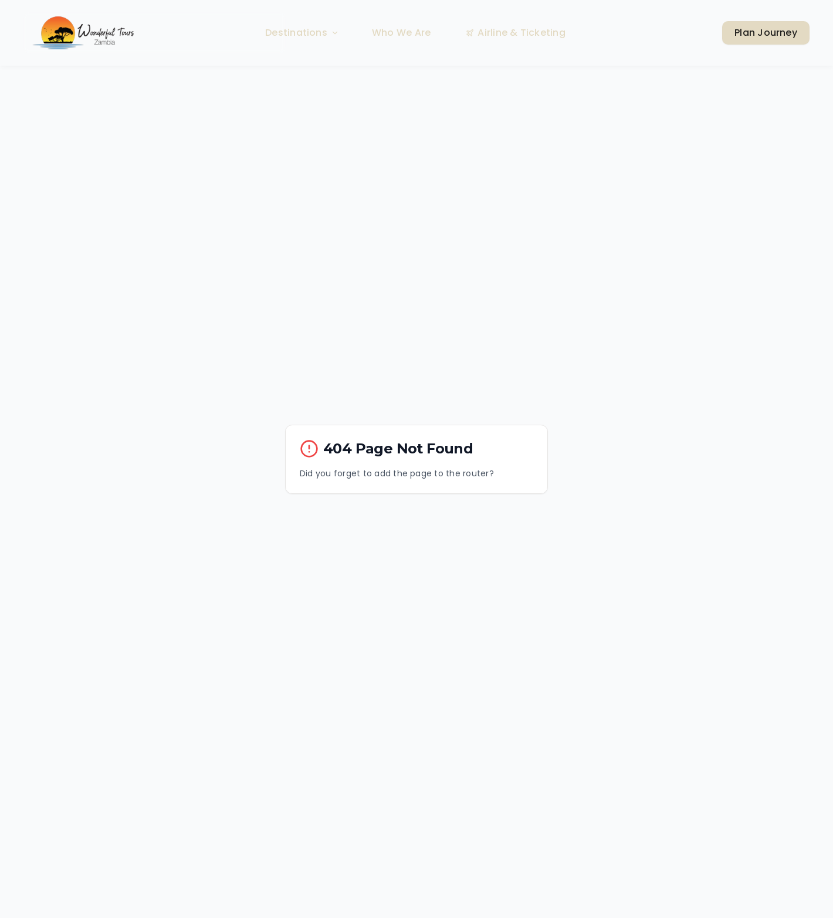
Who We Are (401, 32)
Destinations (302, 32)
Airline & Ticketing (516, 32)
